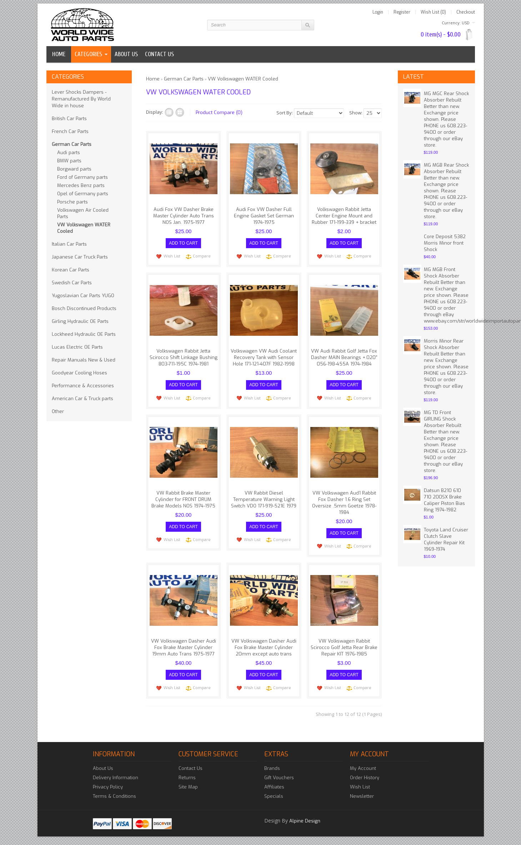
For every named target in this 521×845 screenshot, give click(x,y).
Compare (202, 256)
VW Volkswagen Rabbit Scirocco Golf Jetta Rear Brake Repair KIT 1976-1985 (344, 647)
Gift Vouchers (279, 777)
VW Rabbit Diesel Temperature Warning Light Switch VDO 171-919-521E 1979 (263, 499)
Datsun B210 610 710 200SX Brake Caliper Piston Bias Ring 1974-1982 (444, 500)
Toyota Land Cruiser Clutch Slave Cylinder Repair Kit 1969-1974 (446, 539)
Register (402, 12)
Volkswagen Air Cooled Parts (83, 213)
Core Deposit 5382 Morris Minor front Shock (445, 243)
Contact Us (190, 768)
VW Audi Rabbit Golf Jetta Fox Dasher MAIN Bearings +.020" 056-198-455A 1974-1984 (344, 357)
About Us (103, 768)
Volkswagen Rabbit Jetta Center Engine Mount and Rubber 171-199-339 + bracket (344, 215)
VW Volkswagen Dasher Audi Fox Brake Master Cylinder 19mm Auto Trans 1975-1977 (183, 647)
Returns (187, 777)
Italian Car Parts (69, 244)
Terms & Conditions (114, 796)
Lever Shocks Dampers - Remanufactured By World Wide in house (81, 99)
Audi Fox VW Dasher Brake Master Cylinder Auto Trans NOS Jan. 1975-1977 (183, 215)
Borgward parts (74, 169)
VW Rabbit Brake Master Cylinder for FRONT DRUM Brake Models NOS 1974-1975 (183, 499)
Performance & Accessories (83, 386)
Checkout (465, 12)
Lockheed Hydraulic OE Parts (84, 334)
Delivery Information (115, 777)
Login (377, 12)
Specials (273, 796)
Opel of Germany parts (82, 194)
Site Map (188, 786)
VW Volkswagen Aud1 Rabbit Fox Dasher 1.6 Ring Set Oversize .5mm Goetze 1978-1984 (344, 502)
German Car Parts (71, 144)
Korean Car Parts (70, 270)
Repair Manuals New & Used (83, 360)
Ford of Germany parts (82, 177)
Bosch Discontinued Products (84, 308)
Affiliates (274, 786)
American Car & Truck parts (82, 399)
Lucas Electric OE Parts (77, 347)
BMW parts (69, 161)
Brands (272, 768)
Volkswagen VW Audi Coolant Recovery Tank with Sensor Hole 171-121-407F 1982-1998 (264, 357)
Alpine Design (304, 820)
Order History (364, 777)
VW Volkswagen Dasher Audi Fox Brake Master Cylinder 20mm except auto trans (263, 647)
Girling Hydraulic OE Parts (80, 321)
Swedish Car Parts (72, 283)
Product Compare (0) (219, 112)
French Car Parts (70, 131)
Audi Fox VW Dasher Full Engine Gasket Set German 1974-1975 (264, 215)
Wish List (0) (433, 12)
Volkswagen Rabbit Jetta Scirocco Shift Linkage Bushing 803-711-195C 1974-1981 (183, 357)
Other (58, 411)
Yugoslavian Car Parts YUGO (83, 296)
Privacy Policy (108, 786)
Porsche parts (72, 202)
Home (58, 54)
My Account (363, 768)
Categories (88, 54)
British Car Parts (69, 119)
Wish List (172, 256)
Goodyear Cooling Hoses (79, 373)
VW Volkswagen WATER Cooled (83, 228)
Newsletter (362, 796)
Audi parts (68, 152)
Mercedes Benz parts (81, 185)
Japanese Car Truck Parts (80, 257)
